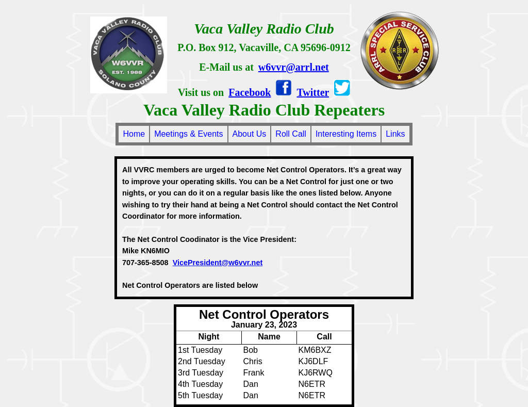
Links (395, 133)
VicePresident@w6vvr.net (218, 262)
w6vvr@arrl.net (293, 67)
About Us (250, 133)
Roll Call (290, 133)
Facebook (249, 92)
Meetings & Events (188, 133)
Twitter (312, 92)
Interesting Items (346, 133)
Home (134, 133)
